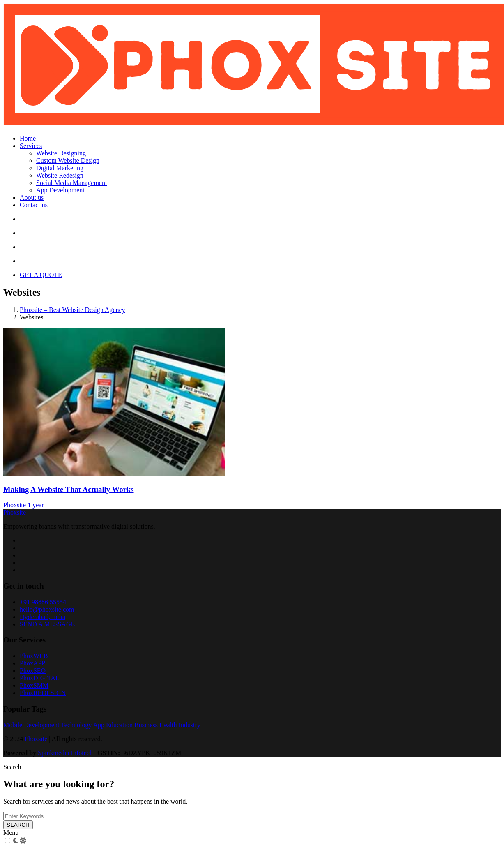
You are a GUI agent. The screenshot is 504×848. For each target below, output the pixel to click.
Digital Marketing (59, 167)
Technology (77, 724)
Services (31, 145)
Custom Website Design (67, 160)
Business (146, 724)
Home (28, 138)
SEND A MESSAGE (47, 624)
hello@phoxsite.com (47, 609)
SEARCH (18, 825)
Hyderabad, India (42, 616)
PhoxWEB (34, 655)
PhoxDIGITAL (39, 678)
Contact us (34, 204)
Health (169, 724)
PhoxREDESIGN (43, 692)
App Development (60, 190)
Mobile (13, 724)
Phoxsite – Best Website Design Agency (72, 309)
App (99, 724)
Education (120, 724)
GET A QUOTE (41, 274)
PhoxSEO (33, 670)
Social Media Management (71, 182)
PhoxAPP (32, 663)
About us (32, 197)
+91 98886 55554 (43, 601)
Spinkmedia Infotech (65, 752)
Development (42, 724)
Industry (189, 724)
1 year (36, 504)
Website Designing (61, 153)
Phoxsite (15, 504)
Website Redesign (59, 175)
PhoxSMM (34, 685)
